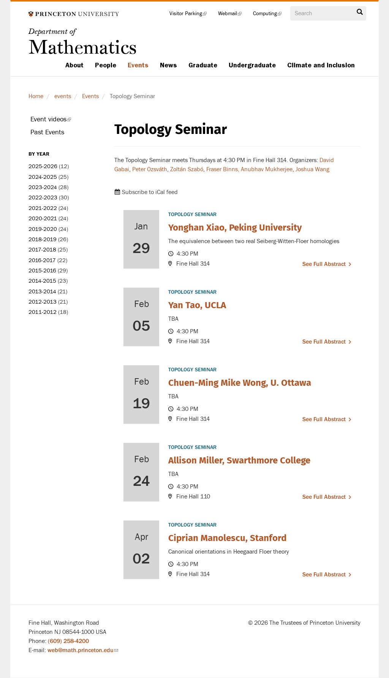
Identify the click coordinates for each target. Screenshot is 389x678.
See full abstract (324, 264)
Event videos (61, 120)
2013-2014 (42, 291)
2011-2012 (42, 312)
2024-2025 (42, 177)
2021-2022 (42, 208)
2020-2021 (42, 218)
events (62, 96)
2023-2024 (42, 187)
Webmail (232, 15)
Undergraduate (252, 65)
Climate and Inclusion (321, 65)
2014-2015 (42, 281)
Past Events (47, 132)
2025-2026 (42, 166)
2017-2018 (42, 250)
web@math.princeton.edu (82, 650)
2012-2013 (42, 302)
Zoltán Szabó (186, 169)
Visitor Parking (190, 15)
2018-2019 (42, 239)
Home (35, 96)
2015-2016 (42, 270)
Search (360, 12)
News (168, 65)
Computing (270, 15)
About (74, 65)
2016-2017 (42, 260)
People (105, 65)
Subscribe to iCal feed (150, 192)
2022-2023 (42, 197)
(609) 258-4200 (68, 641)
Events (138, 65)
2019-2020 (42, 229)
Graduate (202, 65)
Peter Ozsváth (149, 169)
